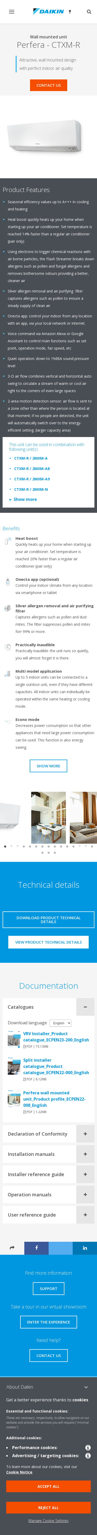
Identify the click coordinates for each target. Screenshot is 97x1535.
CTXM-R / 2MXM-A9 (32, 478)
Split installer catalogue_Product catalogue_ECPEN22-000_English (56, 1066)
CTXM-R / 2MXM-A (31, 458)
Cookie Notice (19, 1472)
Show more (25, 499)
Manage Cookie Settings (48, 1520)
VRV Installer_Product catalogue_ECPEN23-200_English (56, 1037)
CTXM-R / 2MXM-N (31, 489)
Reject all (48, 1507)
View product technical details (48, 942)
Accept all (48, 1486)
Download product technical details (49, 919)
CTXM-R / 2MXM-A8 (32, 468)
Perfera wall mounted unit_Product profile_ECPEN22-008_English (54, 1099)
